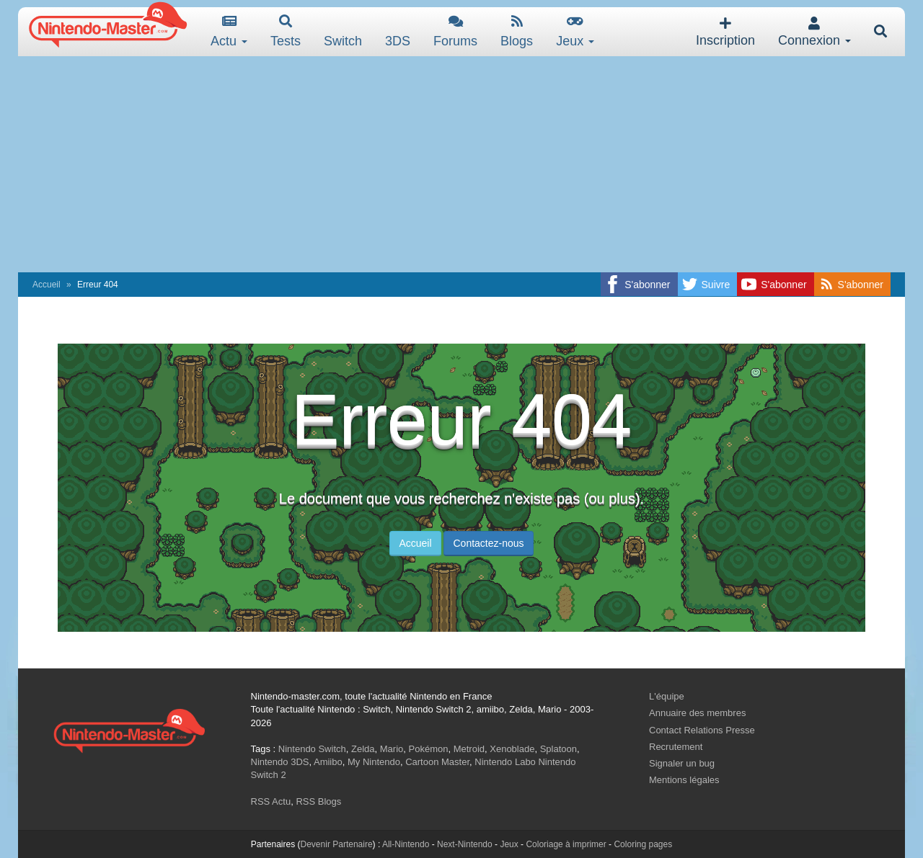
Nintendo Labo (505, 761)
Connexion (814, 32)
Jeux (575, 31)
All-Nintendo (405, 844)
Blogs (516, 31)
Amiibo (328, 761)
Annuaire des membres (697, 712)
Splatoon (558, 748)
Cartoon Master (437, 761)
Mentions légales (684, 779)
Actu (229, 31)
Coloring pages (643, 844)
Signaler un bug (682, 763)
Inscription (725, 32)
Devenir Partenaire (337, 844)
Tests (285, 31)
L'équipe (666, 696)
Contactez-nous (488, 543)
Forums (455, 31)
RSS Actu (271, 801)
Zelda (363, 748)
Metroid (469, 748)
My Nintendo (374, 761)
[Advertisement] (461, 164)
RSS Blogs (318, 801)
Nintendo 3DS (280, 761)
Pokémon (429, 748)
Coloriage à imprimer (566, 844)
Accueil (46, 285)
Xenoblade (512, 748)
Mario (392, 748)
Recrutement (675, 746)
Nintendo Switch (312, 748)
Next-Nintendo (465, 844)
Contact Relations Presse (702, 730)
